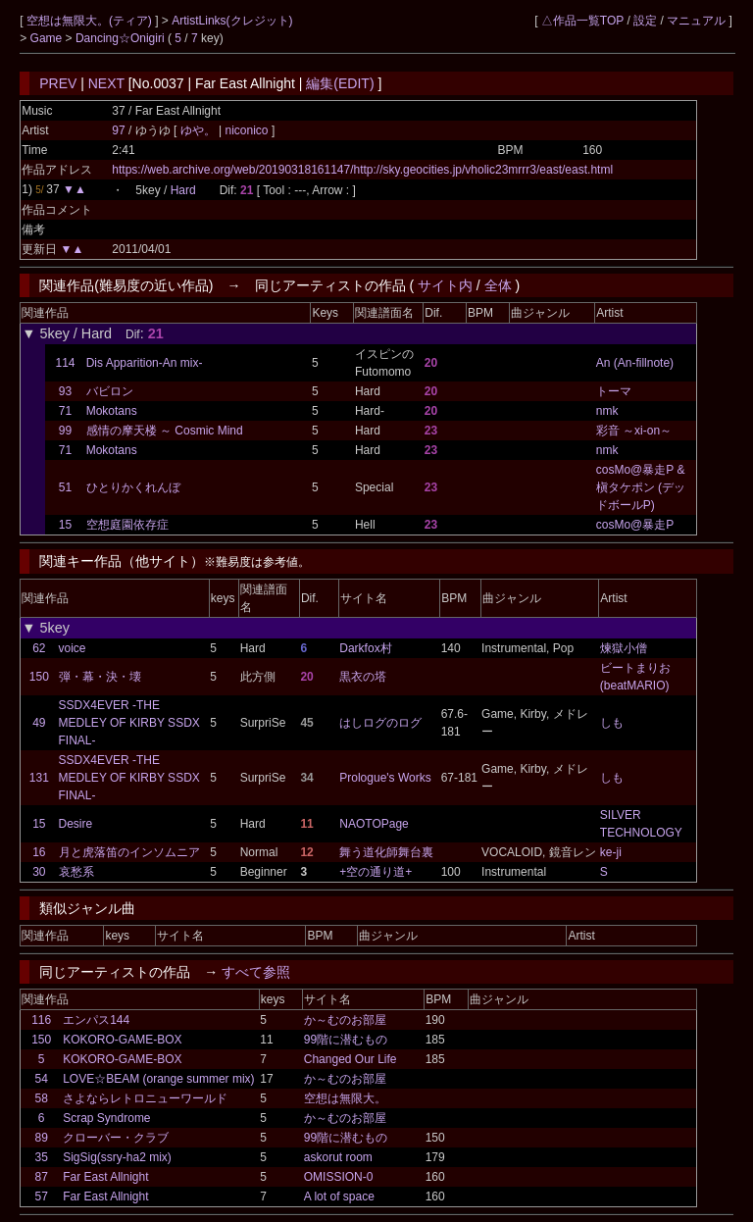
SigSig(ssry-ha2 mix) (117, 1157)
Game (48, 38)
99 (65, 430)
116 (41, 1020)
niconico (247, 130)
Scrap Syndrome (106, 1118)
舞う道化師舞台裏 (386, 852)
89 (41, 1138)
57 (41, 1196)
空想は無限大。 (345, 1098)
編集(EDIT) (340, 83)
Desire (76, 824)
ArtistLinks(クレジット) (232, 20)
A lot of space (339, 1196)
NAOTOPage (373, 824)
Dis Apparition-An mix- (144, 363)
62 (38, 648)
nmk (607, 411)
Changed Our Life (350, 1059)
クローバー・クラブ (116, 1138)
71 (65, 411)
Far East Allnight (105, 1177)
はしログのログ (380, 723)
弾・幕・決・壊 (100, 677)
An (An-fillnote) (635, 363)
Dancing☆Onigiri (121, 38)
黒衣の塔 (362, 677)
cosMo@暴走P (635, 525)
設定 (645, 20)
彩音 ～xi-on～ (634, 430)
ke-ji (611, 852)
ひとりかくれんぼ (133, 487)
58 (41, 1098)
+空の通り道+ (375, 872)
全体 (498, 285)
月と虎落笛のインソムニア (129, 852)
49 (38, 723)
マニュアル (696, 20)
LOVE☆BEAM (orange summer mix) (158, 1079)
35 (41, 1157)
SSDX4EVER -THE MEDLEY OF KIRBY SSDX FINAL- (129, 722)
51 (65, 487)
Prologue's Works (384, 778)
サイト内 (445, 285)
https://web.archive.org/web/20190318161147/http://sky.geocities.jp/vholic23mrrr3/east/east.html (362, 170)
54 (41, 1079)
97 (118, 130)
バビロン (109, 391)
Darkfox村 (365, 648)
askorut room (338, 1157)
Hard (183, 190)
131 (39, 778)
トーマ (613, 391)
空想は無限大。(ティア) (90, 20)
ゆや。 (199, 130)
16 (38, 852)
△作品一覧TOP (582, 20)
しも (612, 723)
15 (65, 525)
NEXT (106, 83)
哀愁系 (76, 872)
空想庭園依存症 (127, 525)
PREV (57, 83)
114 (65, 363)
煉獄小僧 (623, 648)
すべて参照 (256, 972)
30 (38, 872)
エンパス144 (96, 1020)
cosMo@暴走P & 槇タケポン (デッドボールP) (640, 487)
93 (65, 391)
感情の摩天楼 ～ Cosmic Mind (164, 430)
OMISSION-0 (339, 1177)
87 (41, 1177)
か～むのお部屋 (345, 1020)
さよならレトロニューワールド (145, 1098)
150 (39, 677)
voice (72, 648)
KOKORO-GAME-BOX (122, 1039)
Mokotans (111, 411)
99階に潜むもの (345, 1039)
